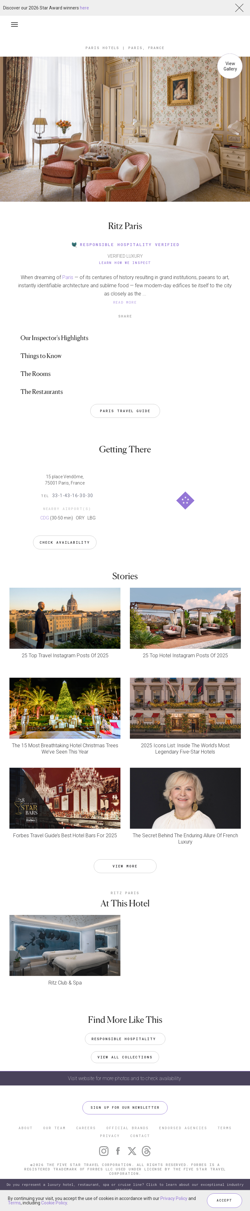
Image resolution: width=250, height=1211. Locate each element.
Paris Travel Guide (125, 410)
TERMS (225, 1127)
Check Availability (65, 542)
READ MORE (125, 302)
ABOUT (26, 1127)
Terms (14, 1202)
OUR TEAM (54, 1127)
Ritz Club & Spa (65, 983)
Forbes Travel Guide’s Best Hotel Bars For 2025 (65, 835)
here (84, 7)
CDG (44, 517)
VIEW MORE (125, 866)
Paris (67, 277)
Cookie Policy (54, 1202)
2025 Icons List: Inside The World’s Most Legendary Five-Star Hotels (185, 749)
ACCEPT (224, 1200)
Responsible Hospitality (125, 1038)
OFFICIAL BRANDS (127, 1127)
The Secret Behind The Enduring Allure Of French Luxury (185, 839)
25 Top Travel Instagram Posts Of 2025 (65, 656)
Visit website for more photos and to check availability (125, 1078)
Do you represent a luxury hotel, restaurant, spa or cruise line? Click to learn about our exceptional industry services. (125, 1187)
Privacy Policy (173, 1198)
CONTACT (140, 1135)
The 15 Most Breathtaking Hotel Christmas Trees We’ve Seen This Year (65, 749)
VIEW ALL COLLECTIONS (125, 1057)
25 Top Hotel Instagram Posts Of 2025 (185, 656)
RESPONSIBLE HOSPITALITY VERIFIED (125, 244)
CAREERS (86, 1127)
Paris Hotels (102, 47)
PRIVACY (110, 1135)
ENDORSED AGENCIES (183, 1127)
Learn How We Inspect (125, 263)
